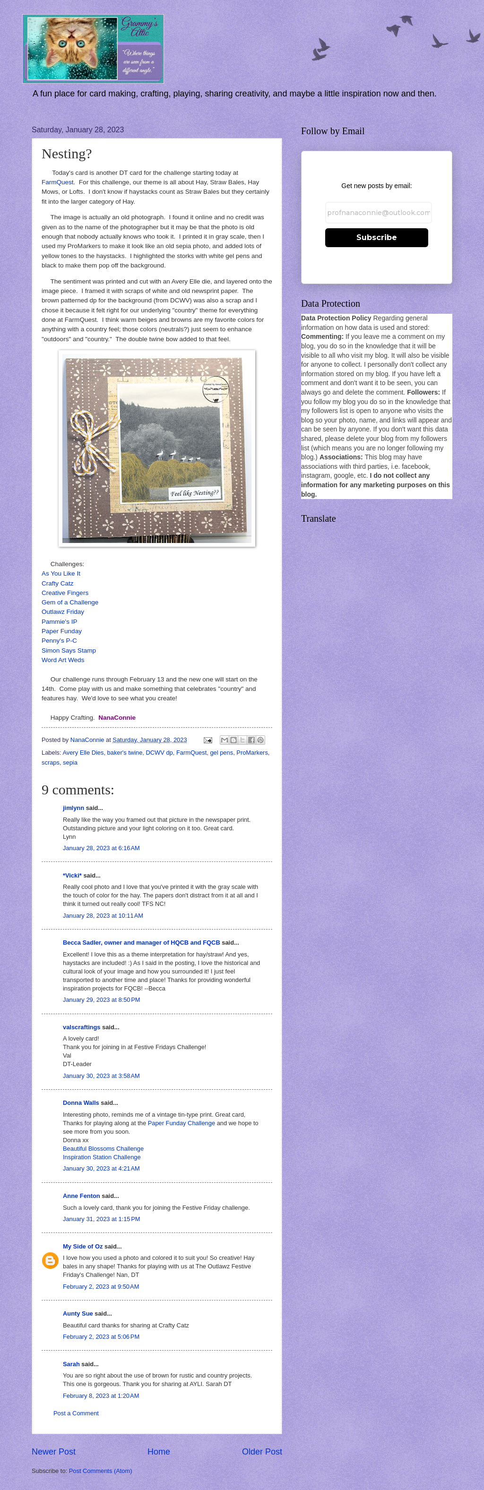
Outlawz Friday (63, 611)
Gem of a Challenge (70, 602)
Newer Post (54, 1451)
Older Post (262, 1451)
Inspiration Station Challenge (102, 1157)
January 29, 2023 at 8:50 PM (101, 999)
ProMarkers (252, 752)
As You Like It (61, 573)
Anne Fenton (81, 1195)
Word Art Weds (63, 659)
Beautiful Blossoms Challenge (103, 1148)
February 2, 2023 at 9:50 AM (101, 1286)
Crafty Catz (58, 583)
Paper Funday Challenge (181, 1123)
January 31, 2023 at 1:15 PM (101, 1219)
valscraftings (81, 1027)
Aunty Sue (78, 1313)
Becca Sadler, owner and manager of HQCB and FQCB (141, 942)
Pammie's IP (59, 621)
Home (158, 1451)
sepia (70, 762)
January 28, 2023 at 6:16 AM (101, 848)
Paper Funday (62, 631)
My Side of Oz (83, 1246)
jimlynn (73, 807)
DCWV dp (159, 752)
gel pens (221, 752)
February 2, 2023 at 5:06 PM (101, 1336)
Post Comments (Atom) (100, 1470)
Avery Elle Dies (83, 752)
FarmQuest (58, 182)
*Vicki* (72, 875)
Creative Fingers (65, 592)
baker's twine (125, 752)
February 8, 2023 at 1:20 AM (101, 1395)
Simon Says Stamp (69, 650)
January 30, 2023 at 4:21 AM (101, 1168)
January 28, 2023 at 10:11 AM (103, 915)
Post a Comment (76, 1413)
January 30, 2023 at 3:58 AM (101, 1075)
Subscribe (376, 237)
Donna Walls (81, 1102)
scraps (51, 762)
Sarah (71, 1364)
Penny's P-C (59, 640)
